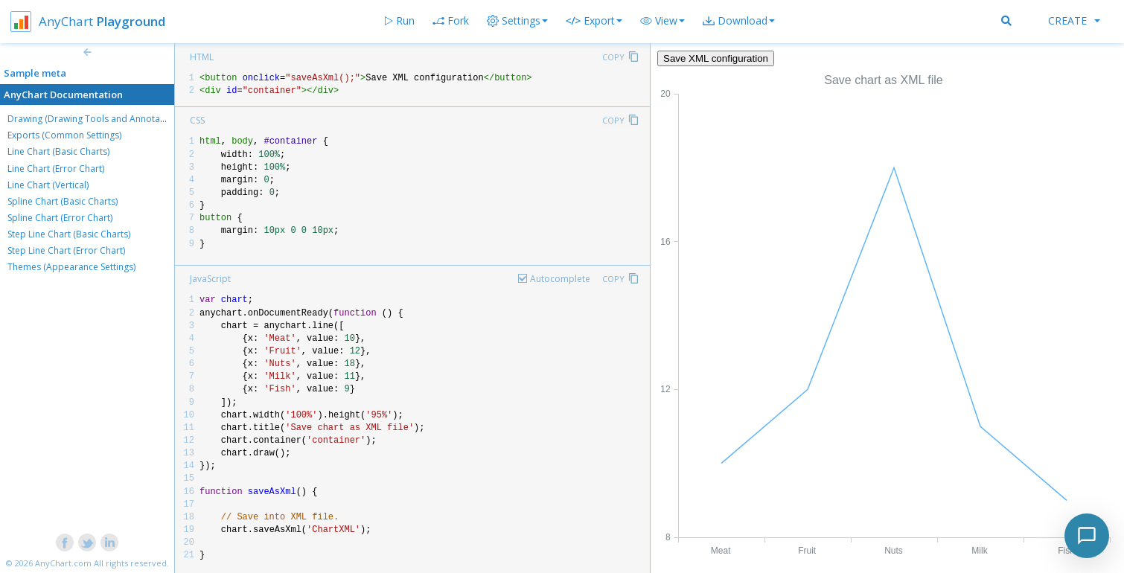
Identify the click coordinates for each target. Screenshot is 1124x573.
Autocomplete (560, 278)
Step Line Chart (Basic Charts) (68, 234)
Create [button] (1074, 20)
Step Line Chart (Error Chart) (66, 250)
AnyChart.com (63, 563)
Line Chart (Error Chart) (55, 168)
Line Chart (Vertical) (48, 185)
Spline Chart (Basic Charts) (62, 201)
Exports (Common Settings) (64, 135)
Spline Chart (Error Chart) (59, 217)
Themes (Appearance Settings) (71, 266)
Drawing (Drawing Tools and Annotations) (95, 118)
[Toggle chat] (1086, 535)
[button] (662, 20)
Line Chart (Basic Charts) (58, 151)
